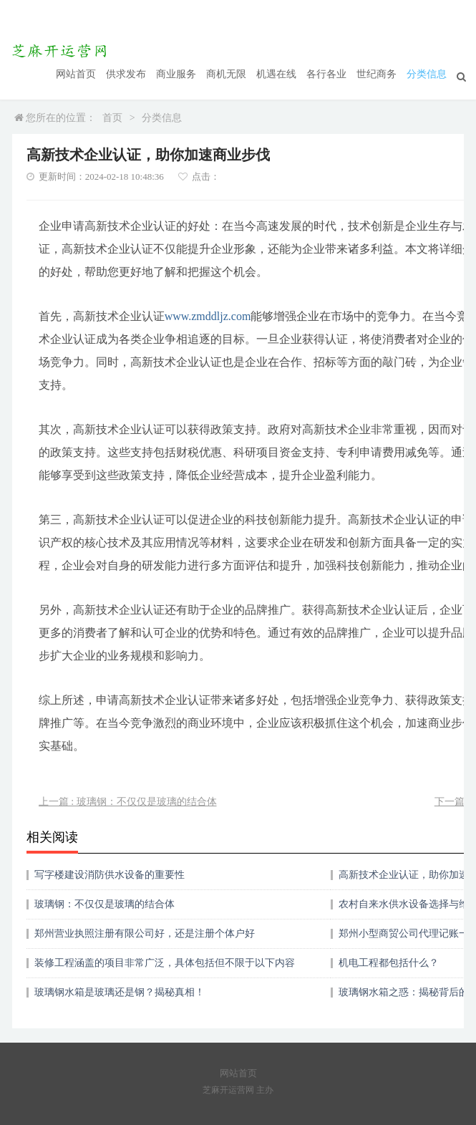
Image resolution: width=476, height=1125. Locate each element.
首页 (112, 117)
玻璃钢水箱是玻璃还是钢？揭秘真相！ (119, 992)
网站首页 (76, 74)
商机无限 (226, 74)
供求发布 (126, 74)
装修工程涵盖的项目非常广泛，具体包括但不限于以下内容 (164, 962)
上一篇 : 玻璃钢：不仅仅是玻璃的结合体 (128, 801)
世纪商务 (376, 74)
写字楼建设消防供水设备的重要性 (109, 874)
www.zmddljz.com (208, 316)
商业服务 (176, 74)
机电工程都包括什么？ (389, 962)
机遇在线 (276, 74)
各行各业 (326, 74)
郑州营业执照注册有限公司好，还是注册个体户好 (144, 933)
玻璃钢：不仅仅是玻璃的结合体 (104, 904)
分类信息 (427, 74)
